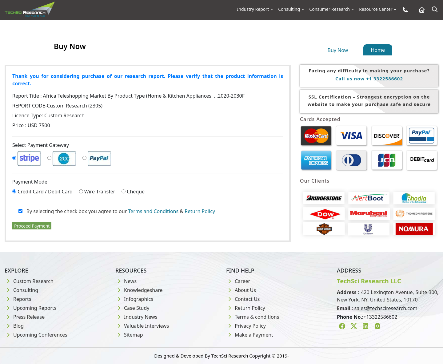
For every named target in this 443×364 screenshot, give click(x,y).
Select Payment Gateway (40, 145)
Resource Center (375, 9)
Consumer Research (329, 9)
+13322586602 (380, 316)
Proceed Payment (32, 226)
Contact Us (243, 299)
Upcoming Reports (30, 308)
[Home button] (420, 9)
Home (378, 50)
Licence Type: (48, 115)
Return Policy (200, 211)
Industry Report (253, 9)
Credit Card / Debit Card (45, 191)
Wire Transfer (99, 191)
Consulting (289, 9)
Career (238, 281)
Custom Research (29, 281)
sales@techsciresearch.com (385, 308)
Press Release (25, 316)
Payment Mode (29, 181)
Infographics (134, 299)
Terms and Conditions (153, 211)
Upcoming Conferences (36, 334)
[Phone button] (404, 9)
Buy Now (338, 50)
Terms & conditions (252, 316)
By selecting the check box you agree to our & (116, 211)
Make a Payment (249, 334)
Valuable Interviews (142, 325)
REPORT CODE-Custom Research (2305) (57, 105)
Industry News (136, 316)
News (126, 281)
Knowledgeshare (138, 290)
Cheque (136, 191)
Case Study (132, 308)
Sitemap (129, 334)
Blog (14, 325)
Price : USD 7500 (31, 125)
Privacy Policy (246, 325)
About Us (241, 290)
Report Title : (128, 95)
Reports (18, 299)
